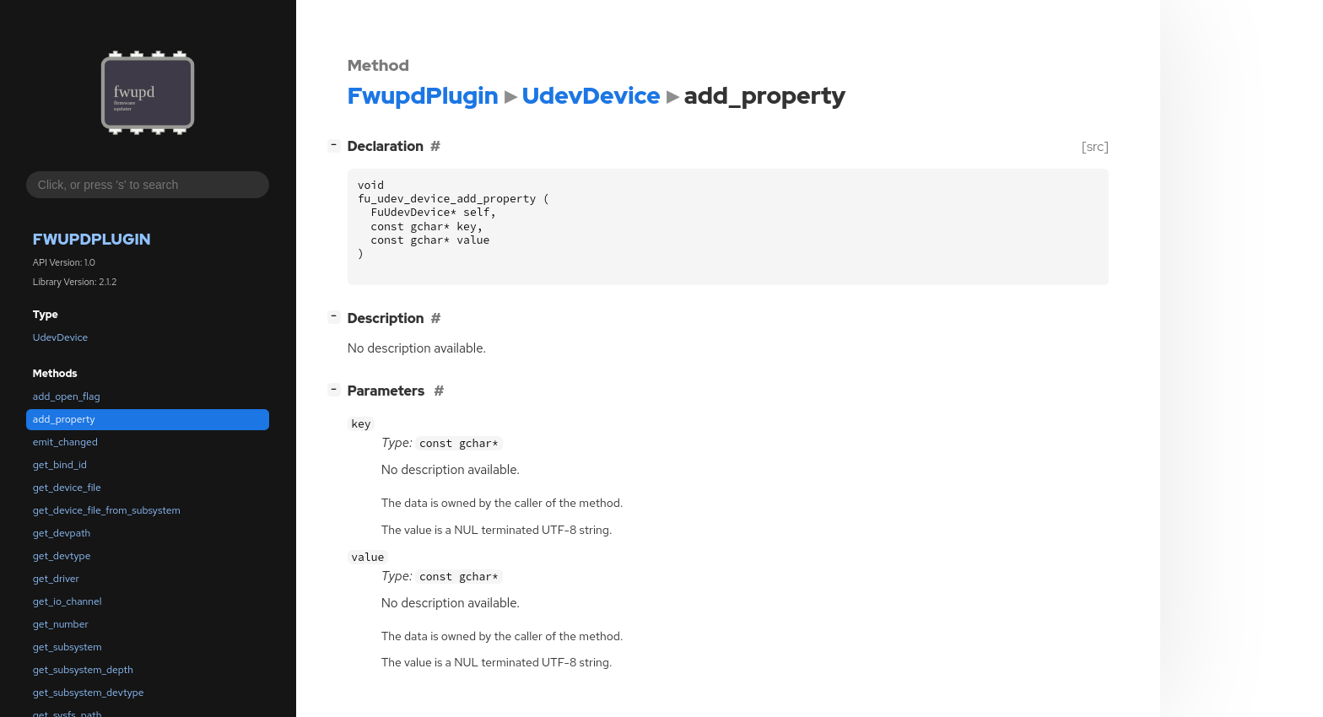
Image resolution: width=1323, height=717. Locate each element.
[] (337, 144)
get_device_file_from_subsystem (107, 510)
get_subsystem (67, 647)
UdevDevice (60, 337)
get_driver (56, 578)
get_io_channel (67, 601)
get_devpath (61, 533)
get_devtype (62, 556)
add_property (64, 419)
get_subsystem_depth (83, 670)
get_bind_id (60, 465)
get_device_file (67, 487)
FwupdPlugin (92, 239)
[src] (1095, 146)
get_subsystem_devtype (88, 692)
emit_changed (65, 442)
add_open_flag (66, 396)
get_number (61, 624)
